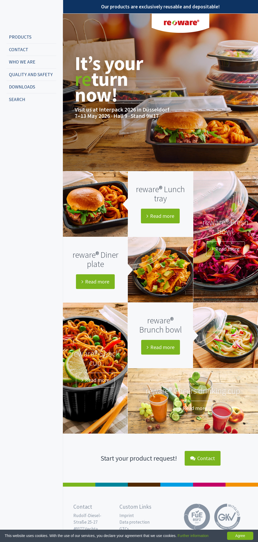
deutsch (12, 117)
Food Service (209, 485)
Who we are (22, 62)
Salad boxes (79, 485)
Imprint (126, 515)
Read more (160, 216)
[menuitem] (31, 37)
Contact (18, 49)
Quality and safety (31, 74)
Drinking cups (176, 485)
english (20, 117)
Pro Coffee (144, 485)
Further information (193, 536)
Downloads (22, 87)
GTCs (124, 529)
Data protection (134, 522)
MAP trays (111, 485)
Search (17, 99)
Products (20, 37)
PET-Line (242, 485)
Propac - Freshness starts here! (26, 15)
